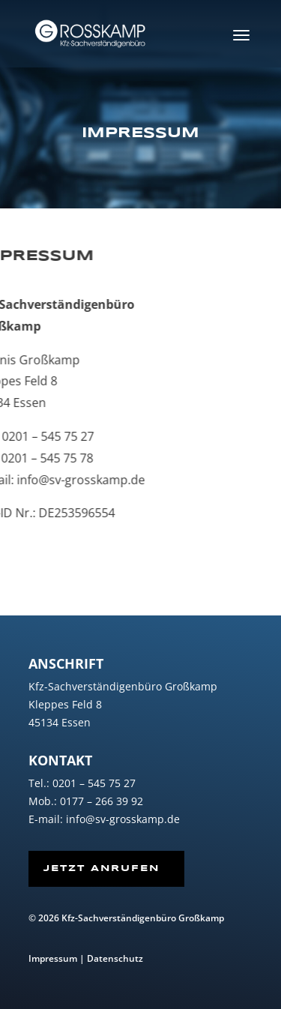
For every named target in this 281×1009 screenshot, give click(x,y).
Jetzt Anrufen (101, 868)
